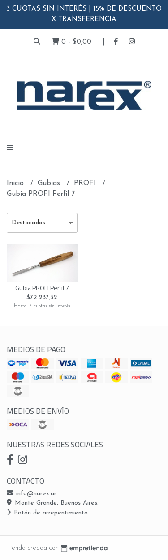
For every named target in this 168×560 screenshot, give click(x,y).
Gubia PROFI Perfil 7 (42, 288)
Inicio (16, 183)
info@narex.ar (31, 493)
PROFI (86, 183)
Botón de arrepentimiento (47, 512)
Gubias (50, 183)
